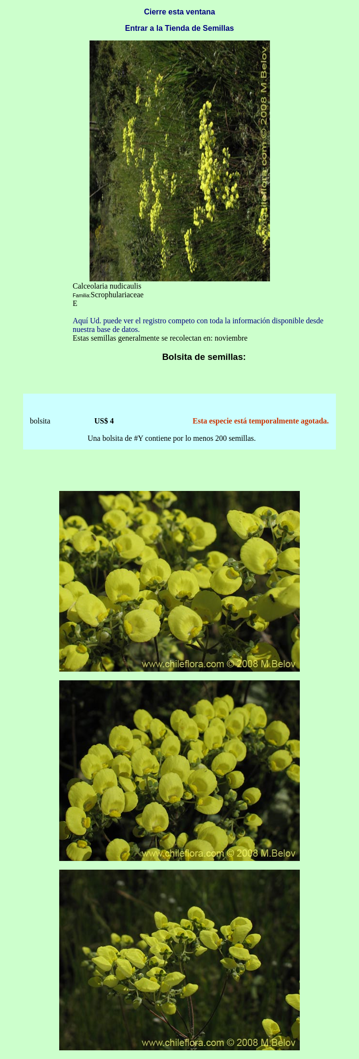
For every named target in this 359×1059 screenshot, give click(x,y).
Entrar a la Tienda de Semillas (179, 28)
